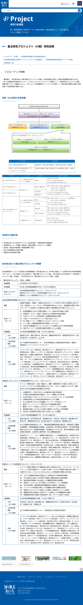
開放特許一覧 (9, 63)
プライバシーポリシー (35, 577)
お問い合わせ (21, 577)
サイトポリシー (50, 577)
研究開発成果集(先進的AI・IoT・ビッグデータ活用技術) (23, 59)
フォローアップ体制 (11, 56)
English (66, 4)
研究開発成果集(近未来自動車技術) (34, 56)
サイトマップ (61, 577)
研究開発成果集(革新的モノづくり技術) (59, 59)
